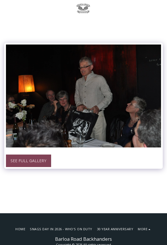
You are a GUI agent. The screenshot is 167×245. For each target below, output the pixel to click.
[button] (6, 8)
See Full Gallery (28, 160)
